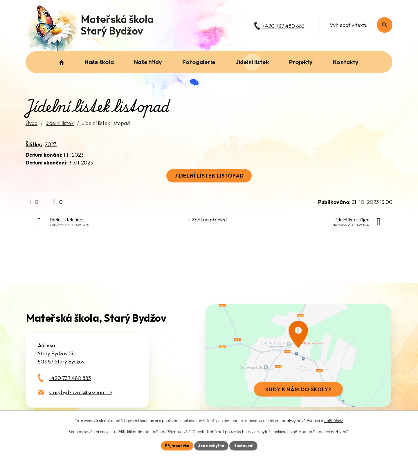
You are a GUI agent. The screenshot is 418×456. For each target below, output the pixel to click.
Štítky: (34, 144)
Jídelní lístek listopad (209, 175)
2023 (51, 144)
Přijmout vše (177, 445)
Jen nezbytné (211, 445)
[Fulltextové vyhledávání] (358, 25)
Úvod (31, 123)
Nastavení (243, 445)
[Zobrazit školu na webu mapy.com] (298, 355)
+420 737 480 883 (70, 378)
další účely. (333, 420)
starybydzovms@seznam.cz (80, 392)
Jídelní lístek (60, 123)
